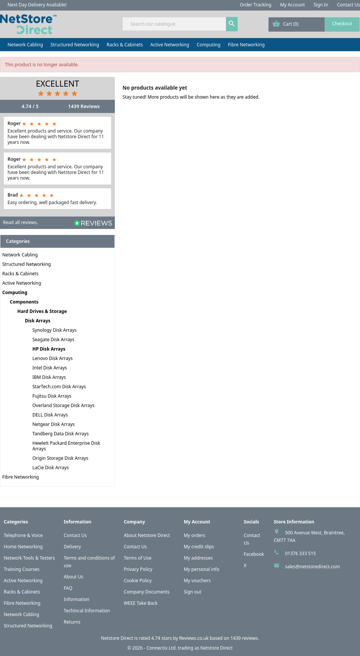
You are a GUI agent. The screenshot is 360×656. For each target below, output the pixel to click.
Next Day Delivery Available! (37, 5)
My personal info (202, 569)
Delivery (72, 546)
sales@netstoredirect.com (312, 566)
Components (24, 302)
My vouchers (197, 580)
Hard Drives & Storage (42, 311)
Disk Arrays (37, 320)
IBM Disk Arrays (49, 377)
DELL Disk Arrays (50, 415)
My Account (292, 5)
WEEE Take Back (141, 603)
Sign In (321, 5)
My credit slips (199, 546)
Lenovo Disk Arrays (52, 358)
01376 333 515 (300, 553)
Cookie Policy (138, 580)
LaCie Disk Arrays (50, 467)
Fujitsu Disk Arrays (52, 396)
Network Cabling (25, 44)
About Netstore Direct (147, 535)
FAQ (68, 588)
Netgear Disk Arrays (53, 424)
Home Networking (23, 546)
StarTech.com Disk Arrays (59, 386)
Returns (72, 622)
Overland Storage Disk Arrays (63, 405)
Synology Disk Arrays (54, 330)
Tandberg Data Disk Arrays (60, 433)
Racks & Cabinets (125, 44)
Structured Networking (74, 44)
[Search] (179, 24)
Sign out (192, 592)
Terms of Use (137, 558)
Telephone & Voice (23, 535)
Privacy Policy (138, 569)
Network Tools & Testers (29, 558)
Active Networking (169, 44)
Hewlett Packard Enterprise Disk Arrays (66, 446)
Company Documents (147, 592)
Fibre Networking (246, 44)
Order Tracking (256, 5)
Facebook (254, 554)
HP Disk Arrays (49, 349)
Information (76, 599)
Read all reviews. (20, 222)
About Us (73, 577)
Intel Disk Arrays (49, 368)
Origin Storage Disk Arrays (60, 458)
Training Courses (22, 569)
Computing (208, 44)
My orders (194, 535)
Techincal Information (87, 610)
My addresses (198, 558)
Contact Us (348, 5)
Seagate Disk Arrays (53, 339)
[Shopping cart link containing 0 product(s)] (314, 24)
